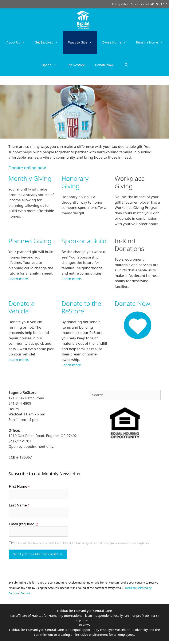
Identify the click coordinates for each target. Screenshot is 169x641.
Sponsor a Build (84, 241)
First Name (19, 486)
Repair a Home (152, 42)
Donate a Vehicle (21, 307)
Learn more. (18, 359)
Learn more (18, 278)
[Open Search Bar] (126, 65)
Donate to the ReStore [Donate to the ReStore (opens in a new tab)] (81, 307)
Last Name (19, 505)
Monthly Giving (29, 178)
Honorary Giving (75, 182)
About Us (18, 42)
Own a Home (116, 42)
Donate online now (27, 168)
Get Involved (49, 42)
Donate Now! (104, 65)
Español (51, 65)
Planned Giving (29, 241)
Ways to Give (82, 42)
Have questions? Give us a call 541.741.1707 (139, 4)
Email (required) (23, 523)
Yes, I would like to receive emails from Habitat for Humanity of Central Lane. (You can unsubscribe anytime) (80, 543)
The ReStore (76, 65)
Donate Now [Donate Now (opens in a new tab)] (132, 303)
